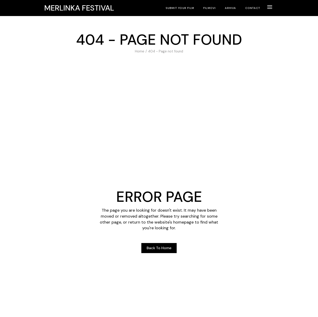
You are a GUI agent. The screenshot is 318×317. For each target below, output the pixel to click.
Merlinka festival (79, 8)
